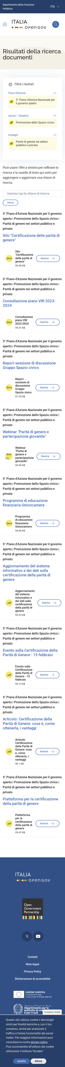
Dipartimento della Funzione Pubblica (18, 6)
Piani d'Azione (16, 93)
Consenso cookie (52, 1012)
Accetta (21, 1061)
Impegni (13, 135)
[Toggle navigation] (5, 24)
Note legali (32, 964)
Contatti (32, 957)
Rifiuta (38, 1061)
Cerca (10, 202)
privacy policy (39, 1042)
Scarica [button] (48, 258)
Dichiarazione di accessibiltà (32, 978)
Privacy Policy (32, 971)
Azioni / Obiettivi (18, 115)
